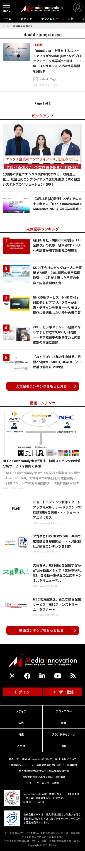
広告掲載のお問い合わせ (50, 765)
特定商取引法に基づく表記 (38, 777)
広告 (71, 18)
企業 (63, 723)
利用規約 (72, 765)
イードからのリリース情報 (44, 783)
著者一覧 (14, 759)
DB (64, 746)
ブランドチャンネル (63, 734)
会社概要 (61, 777)
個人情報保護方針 (59, 771)
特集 (21, 734)
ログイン (22, 692)
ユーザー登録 (63, 692)
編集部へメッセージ (22, 765)
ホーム (7, 18)
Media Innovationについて (37, 759)
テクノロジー (50, 18)
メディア (26, 18)
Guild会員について (65, 759)
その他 (21, 746)
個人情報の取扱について (32, 771)
